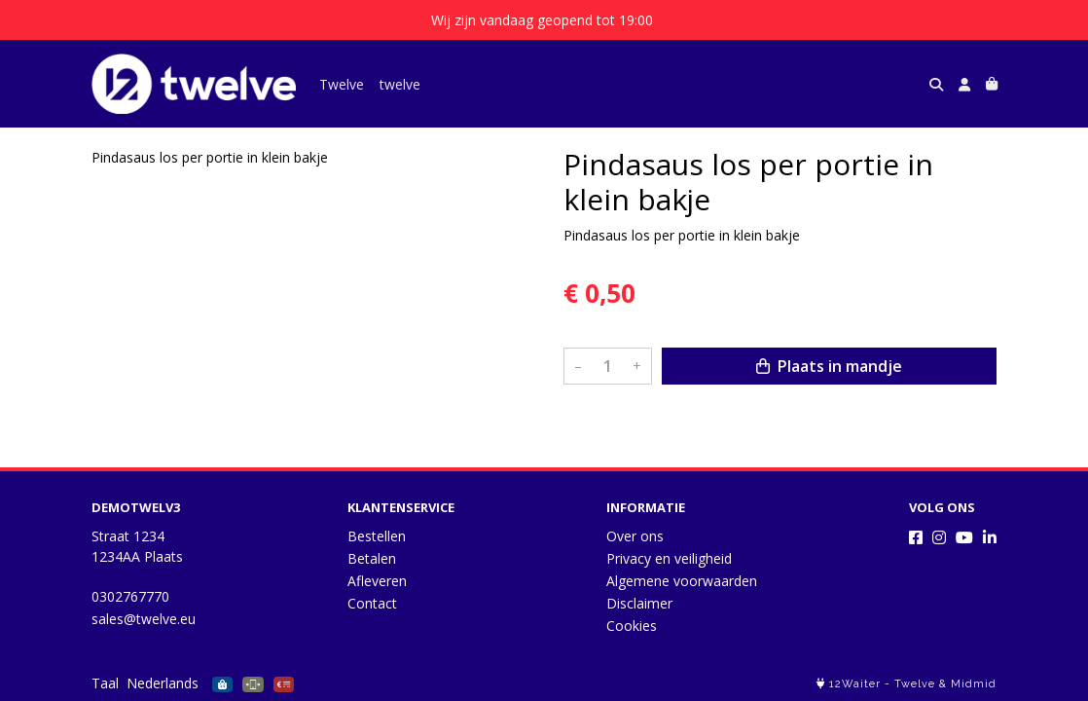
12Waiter (855, 684)
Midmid (974, 684)
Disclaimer (639, 603)
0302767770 (130, 596)
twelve (400, 84)
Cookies (631, 625)
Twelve (341, 84)
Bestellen (376, 536)
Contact (372, 603)
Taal (105, 683)
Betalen (371, 558)
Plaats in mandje (829, 366)
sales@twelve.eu (143, 618)
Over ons (635, 536)
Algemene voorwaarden (681, 581)
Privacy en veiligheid (669, 558)
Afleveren (377, 581)
